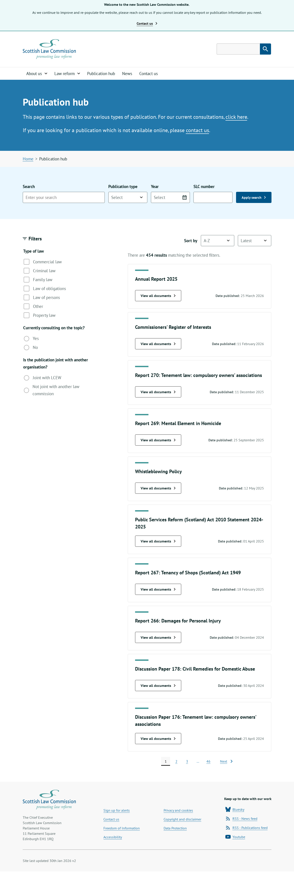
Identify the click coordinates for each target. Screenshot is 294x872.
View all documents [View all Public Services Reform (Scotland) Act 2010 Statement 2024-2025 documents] (158, 541)
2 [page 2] (176, 761)
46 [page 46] (208, 761)
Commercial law (43, 262)
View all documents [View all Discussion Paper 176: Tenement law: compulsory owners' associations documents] (158, 739)
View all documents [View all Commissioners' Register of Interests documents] (158, 344)
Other (33, 306)
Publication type (127, 193)
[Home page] (50, 49)
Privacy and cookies (178, 811)
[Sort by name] (217, 240)
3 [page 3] (187, 761)
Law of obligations (45, 289)
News (127, 73)
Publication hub (101, 73)
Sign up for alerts (116, 811)
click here (236, 117)
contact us (197, 130)
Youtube (235, 837)
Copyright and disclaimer (182, 820)
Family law (38, 280)
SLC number (212, 193)
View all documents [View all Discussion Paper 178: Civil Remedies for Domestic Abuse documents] (158, 686)
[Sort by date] (254, 240)
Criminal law (40, 271)
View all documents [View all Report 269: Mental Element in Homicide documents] (158, 440)
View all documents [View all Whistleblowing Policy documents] (158, 488)
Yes (31, 339)
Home (28, 159)
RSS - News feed (241, 819)
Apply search (254, 197)
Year (170, 193)
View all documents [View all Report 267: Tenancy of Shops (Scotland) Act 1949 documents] (158, 589)
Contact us (148, 73)
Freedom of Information (121, 829)
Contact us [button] (147, 23)
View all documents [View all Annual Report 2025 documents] (158, 296)
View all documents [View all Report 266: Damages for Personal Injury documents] (158, 637)
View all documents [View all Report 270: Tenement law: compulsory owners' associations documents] (158, 392)
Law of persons (42, 298)
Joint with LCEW (42, 378)
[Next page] (226, 761)
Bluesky (234, 810)
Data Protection (175, 829)
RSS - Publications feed (246, 828)
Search (64, 193)
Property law (40, 315)
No (31, 348)
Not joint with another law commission (52, 390)
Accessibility (112, 837)
